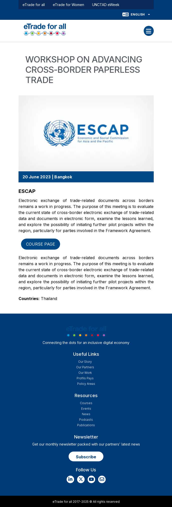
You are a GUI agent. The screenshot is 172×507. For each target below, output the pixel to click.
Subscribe (86, 456)
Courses (86, 403)
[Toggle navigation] (149, 31)
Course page (40, 244)
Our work (85, 373)
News (86, 414)
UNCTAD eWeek (105, 5)
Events (86, 408)
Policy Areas (86, 384)
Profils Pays (85, 378)
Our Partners (85, 367)
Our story (85, 362)
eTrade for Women (68, 5)
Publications (86, 425)
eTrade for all (34, 5)
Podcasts (86, 419)
